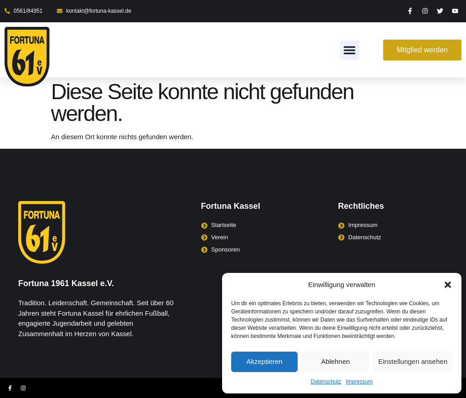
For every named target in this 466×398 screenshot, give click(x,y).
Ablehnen (335, 361)
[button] (447, 284)
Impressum (359, 381)
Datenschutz (326, 381)
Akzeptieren (264, 361)
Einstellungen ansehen (412, 361)
